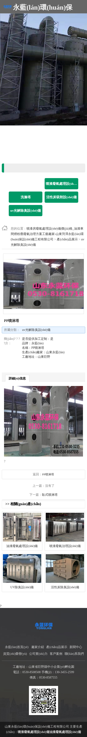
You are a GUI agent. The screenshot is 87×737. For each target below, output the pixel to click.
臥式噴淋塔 (50, 494)
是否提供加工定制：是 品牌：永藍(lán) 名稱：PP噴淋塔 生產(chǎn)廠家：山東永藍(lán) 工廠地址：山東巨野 (43, 347)
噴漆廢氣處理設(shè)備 (33, 732)
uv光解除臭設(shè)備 (36, 330)
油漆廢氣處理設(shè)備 (65, 732)
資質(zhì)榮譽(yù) (15, 653)
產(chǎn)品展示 (67, 239)
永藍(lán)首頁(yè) (16, 647)
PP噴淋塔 (48, 474)
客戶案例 (56, 653)
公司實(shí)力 (38, 653)
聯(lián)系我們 (74, 653)
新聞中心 (76, 647)
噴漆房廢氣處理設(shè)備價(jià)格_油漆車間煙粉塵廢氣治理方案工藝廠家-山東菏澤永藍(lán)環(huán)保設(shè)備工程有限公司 (47, 234)
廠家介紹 (37, 647)
